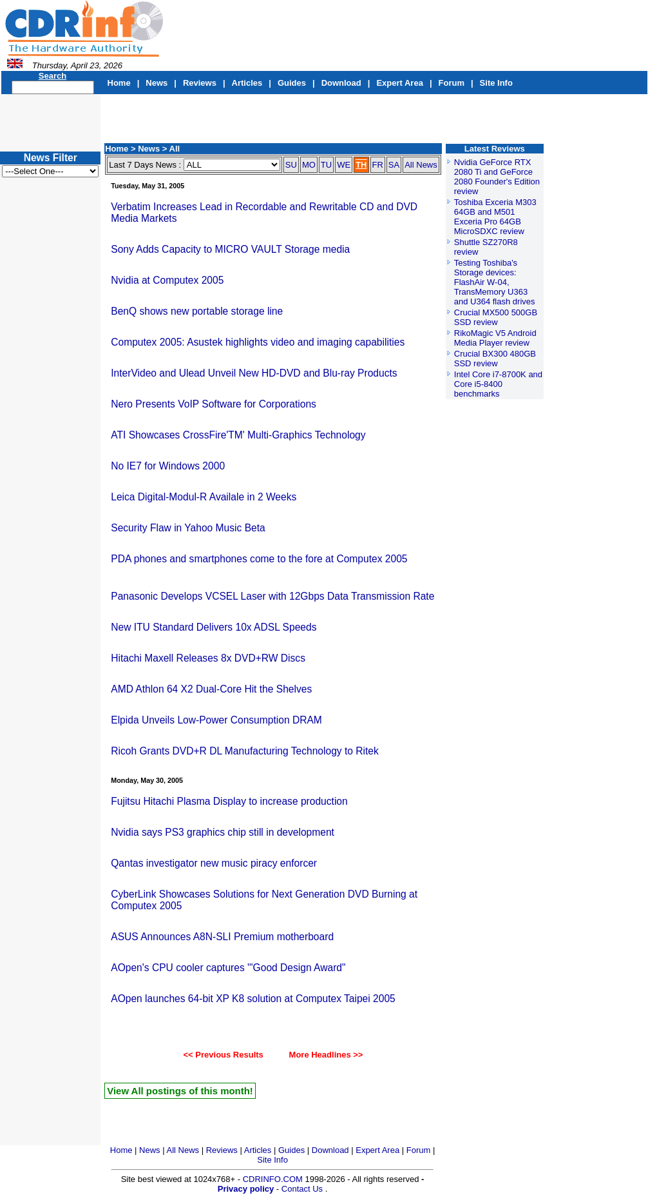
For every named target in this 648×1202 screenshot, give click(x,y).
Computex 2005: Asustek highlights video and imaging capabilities (258, 342)
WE (343, 165)
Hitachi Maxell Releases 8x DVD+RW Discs (208, 658)
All (174, 148)
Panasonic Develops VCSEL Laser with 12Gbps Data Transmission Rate (272, 596)
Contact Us (302, 1189)
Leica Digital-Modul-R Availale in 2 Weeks (203, 496)
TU (326, 165)
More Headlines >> (320, 1054)
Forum (451, 83)
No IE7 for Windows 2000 (168, 465)
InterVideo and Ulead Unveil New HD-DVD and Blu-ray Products (254, 373)
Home (119, 83)
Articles (247, 83)
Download (341, 83)
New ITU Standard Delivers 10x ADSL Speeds (213, 627)
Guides (292, 83)
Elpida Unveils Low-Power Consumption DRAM (216, 719)
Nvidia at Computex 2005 (167, 280)
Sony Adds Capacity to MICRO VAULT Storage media (230, 249)
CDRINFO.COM (274, 1179)
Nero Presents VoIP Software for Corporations (213, 404)
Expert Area (399, 83)
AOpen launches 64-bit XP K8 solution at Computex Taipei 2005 (253, 998)
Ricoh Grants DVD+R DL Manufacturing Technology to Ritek (245, 750)
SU (291, 165)
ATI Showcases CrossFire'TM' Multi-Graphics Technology (238, 434)
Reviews (199, 83)
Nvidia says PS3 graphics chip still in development (222, 832)
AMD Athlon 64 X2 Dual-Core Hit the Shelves (211, 689)
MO (309, 165)
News (156, 83)
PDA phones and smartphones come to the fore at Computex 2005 (259, 558)
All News (421, 165)
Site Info (496, 83)
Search (52, 76)
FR (377, 165)
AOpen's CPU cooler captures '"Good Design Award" (228, 967)
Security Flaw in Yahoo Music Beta (188, 527)
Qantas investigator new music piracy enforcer (214, 863)
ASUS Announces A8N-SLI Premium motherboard (222, 936)
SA (393, 165)
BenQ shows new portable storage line (197, 311)
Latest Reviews (494, 148)
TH (361, 165)
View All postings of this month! (180, 1090)
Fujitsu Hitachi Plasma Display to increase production (229, 801)
